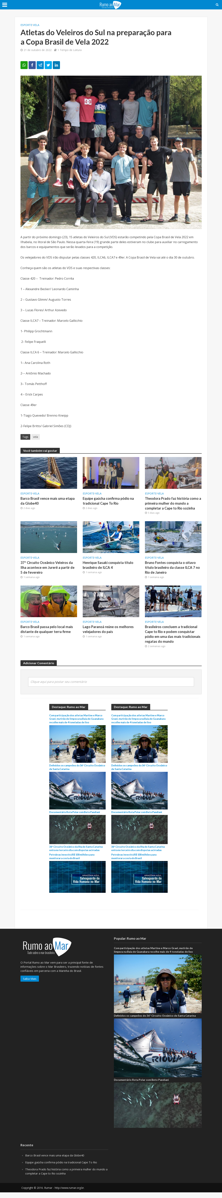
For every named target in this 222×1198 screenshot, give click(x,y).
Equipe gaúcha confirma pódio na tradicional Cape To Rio (109, 501)
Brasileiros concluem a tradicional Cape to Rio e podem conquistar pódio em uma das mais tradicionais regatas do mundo (173, 636)
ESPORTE (26, 25)
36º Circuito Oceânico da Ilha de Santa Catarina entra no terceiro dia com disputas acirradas (76, 852)
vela (35, 437)
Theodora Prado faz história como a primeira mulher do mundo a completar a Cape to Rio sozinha (172, 503)
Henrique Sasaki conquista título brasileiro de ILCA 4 (109, 566)
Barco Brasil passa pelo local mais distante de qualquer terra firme (47, 630)
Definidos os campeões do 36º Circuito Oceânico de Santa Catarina (155, 1021)
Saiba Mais (29, 984)
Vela (36, 25)
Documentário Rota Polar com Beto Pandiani (76, 814)
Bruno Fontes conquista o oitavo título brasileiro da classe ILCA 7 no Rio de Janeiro (173, 568)
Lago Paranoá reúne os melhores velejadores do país (109, 630)
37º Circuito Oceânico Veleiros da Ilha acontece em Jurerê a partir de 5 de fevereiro (48, 568)
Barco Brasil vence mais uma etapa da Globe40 (48, 501)
